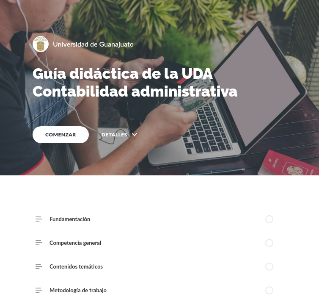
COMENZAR (60, 134)
